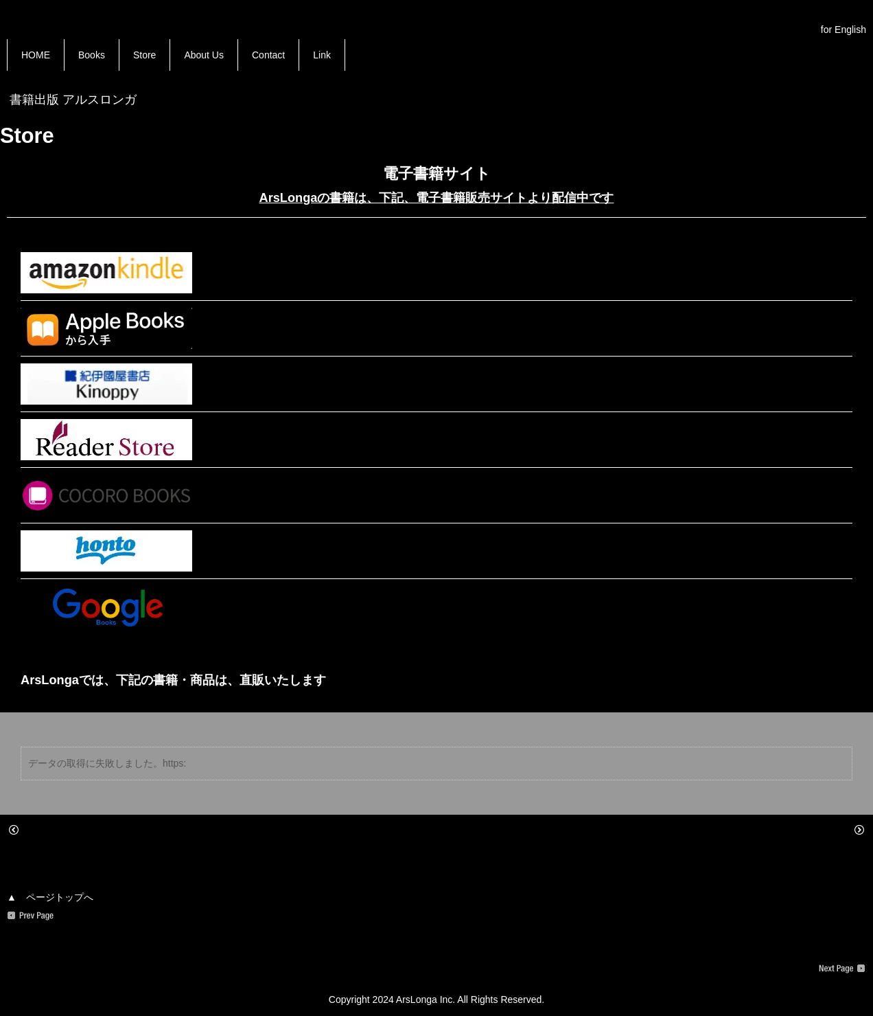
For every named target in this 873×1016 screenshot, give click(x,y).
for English (843, 29)
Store (144, 54)
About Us (204, 54)
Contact (268, 54)
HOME (35, 54)
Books (91, 54)
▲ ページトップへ (50, 897)
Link (322, 54)
